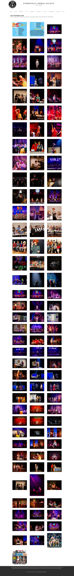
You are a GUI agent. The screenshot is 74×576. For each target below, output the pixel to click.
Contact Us (44, 571)
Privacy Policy (40, 571)
